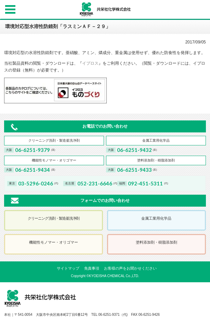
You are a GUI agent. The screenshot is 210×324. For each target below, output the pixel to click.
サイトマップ (68, 268)
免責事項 (91, 268)
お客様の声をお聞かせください (130, 268)
